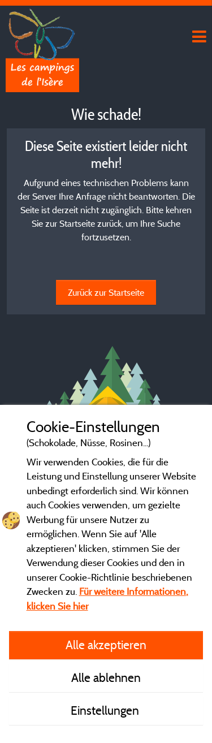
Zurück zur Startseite (106, 292)
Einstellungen (106, 710)
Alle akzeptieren (106, 644)
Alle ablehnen (106, 677)
